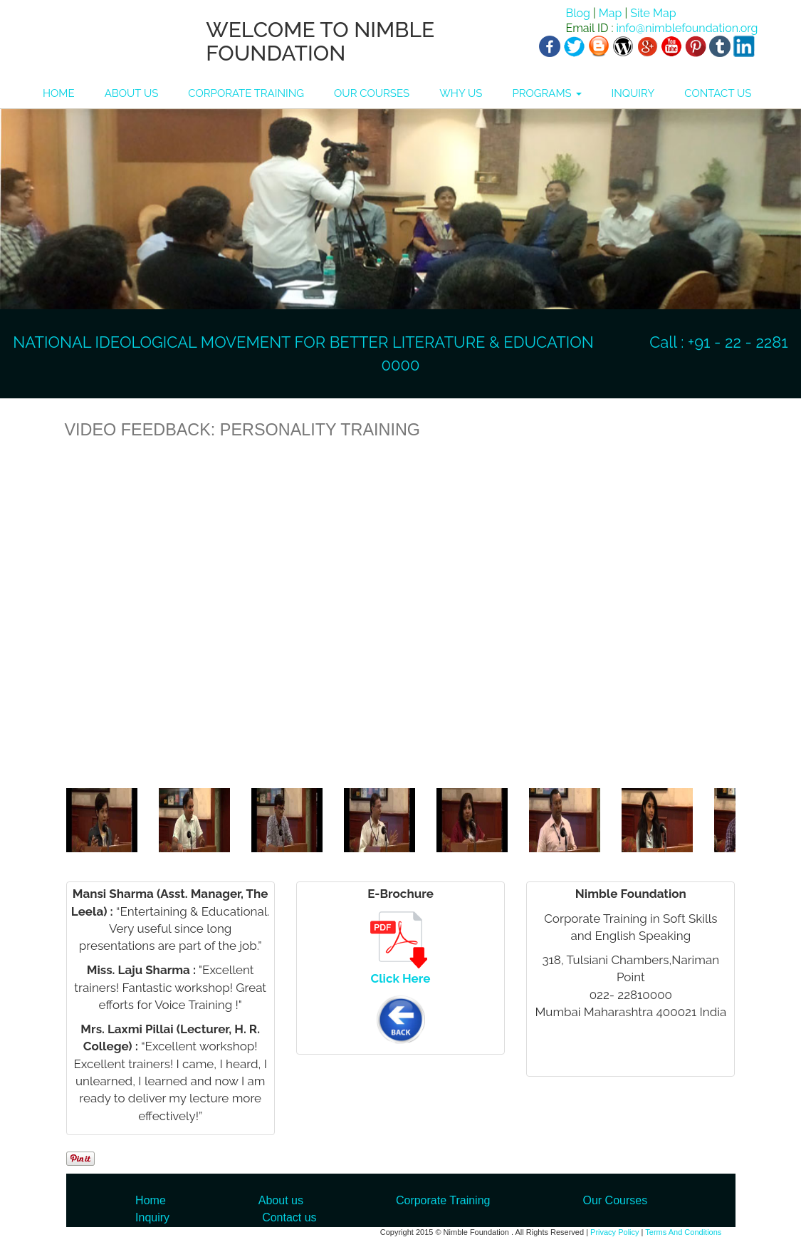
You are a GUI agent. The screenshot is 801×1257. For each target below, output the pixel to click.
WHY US (460, 93)
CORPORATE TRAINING (246, 93)
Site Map (653, 13)
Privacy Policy (614, 1232)
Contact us (289, 1217)
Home (150, 1200)
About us (280, 1200)
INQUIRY (633, 93)
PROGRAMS (546, 93)
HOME (59, 93)
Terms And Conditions (683, 1232)
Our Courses (614, 1200)
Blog (577, 13)
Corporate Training (443, 1200)
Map (610, 13)
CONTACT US (717, 93)
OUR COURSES (371, 93)
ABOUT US (132, 93)
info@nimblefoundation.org (686, 28)
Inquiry (152, 1217)
